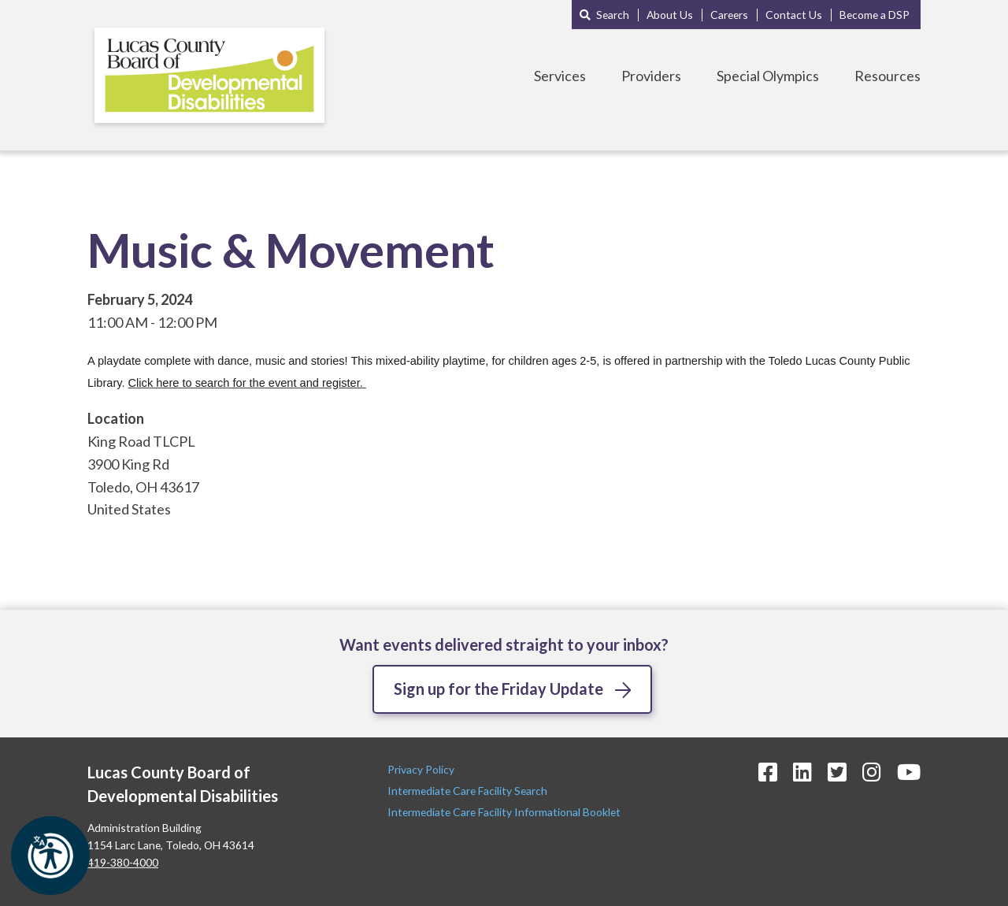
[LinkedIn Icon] (802, 772)
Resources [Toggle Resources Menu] (887, 75)
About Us (670, 14)
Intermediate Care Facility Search (468, 790)
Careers (729, 14)
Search (612, 14)
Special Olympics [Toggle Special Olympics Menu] (768, 75)
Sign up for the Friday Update (498, 688)
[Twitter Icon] (837, 772)
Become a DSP (874, 14)
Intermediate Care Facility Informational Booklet (504, 812)
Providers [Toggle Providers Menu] (651, 75)
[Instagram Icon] (871, 772)
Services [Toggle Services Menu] (560, 75)
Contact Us (793, 14)
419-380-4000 (122, 862)
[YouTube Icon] (909, 772)
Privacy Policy (422, 769)
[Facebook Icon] (767, 772)
